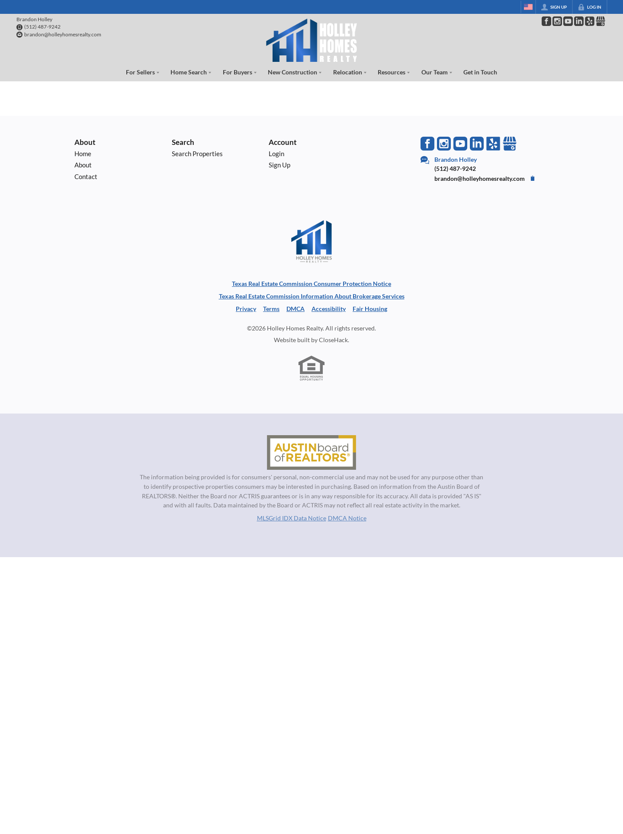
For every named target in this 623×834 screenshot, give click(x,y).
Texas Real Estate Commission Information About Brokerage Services (312, 296)
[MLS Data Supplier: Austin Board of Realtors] (311, 452)
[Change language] (528, 7)
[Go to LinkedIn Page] (579, 21)
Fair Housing (370, 308)
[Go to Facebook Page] (546, 21)
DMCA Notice (347, 518)
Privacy (246, 308)
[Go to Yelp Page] (493, 144)
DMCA (295, 308)
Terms (271, 308)
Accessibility (329, 308)
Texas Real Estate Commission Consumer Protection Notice (311, 283)
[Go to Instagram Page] (557, 21)
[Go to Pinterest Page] (589, 21)
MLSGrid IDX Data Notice (291, 518)
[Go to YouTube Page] (568, 21)
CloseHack (333, 339)
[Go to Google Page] (600, 21)
